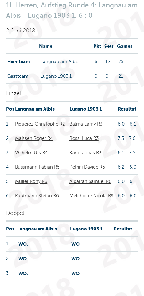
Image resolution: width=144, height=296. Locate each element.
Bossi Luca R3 (84, 138)
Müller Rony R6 (31, 181)
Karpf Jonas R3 (85, 152)
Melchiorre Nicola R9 (91, 195)
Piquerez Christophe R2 (40, 123)
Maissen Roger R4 (34, 138)
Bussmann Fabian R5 (37, 167)
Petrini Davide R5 (87, 167)
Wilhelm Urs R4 (31, 152)
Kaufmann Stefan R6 (37, 195)
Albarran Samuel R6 (90, 181)
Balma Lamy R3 (85, 123)
